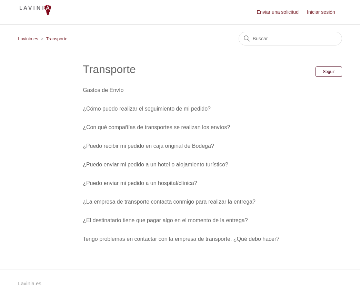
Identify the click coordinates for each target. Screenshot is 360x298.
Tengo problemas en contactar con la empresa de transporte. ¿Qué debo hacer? (181, 239)
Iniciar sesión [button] (321, 12)
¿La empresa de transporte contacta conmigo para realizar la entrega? (169, 202)
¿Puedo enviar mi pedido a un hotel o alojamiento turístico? (155, 164)
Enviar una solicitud (278, 12)
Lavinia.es (28, 38)
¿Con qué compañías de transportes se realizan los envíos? (156, 127)
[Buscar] (290, 38)
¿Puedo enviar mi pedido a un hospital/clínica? (140, 183)
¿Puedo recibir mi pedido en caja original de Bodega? (148, 146)
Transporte (56, 38)
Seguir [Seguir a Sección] (329, 71)
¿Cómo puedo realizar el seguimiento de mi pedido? (147, 109)
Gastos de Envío (103, 90)
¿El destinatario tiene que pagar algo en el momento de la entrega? (165, 220)
